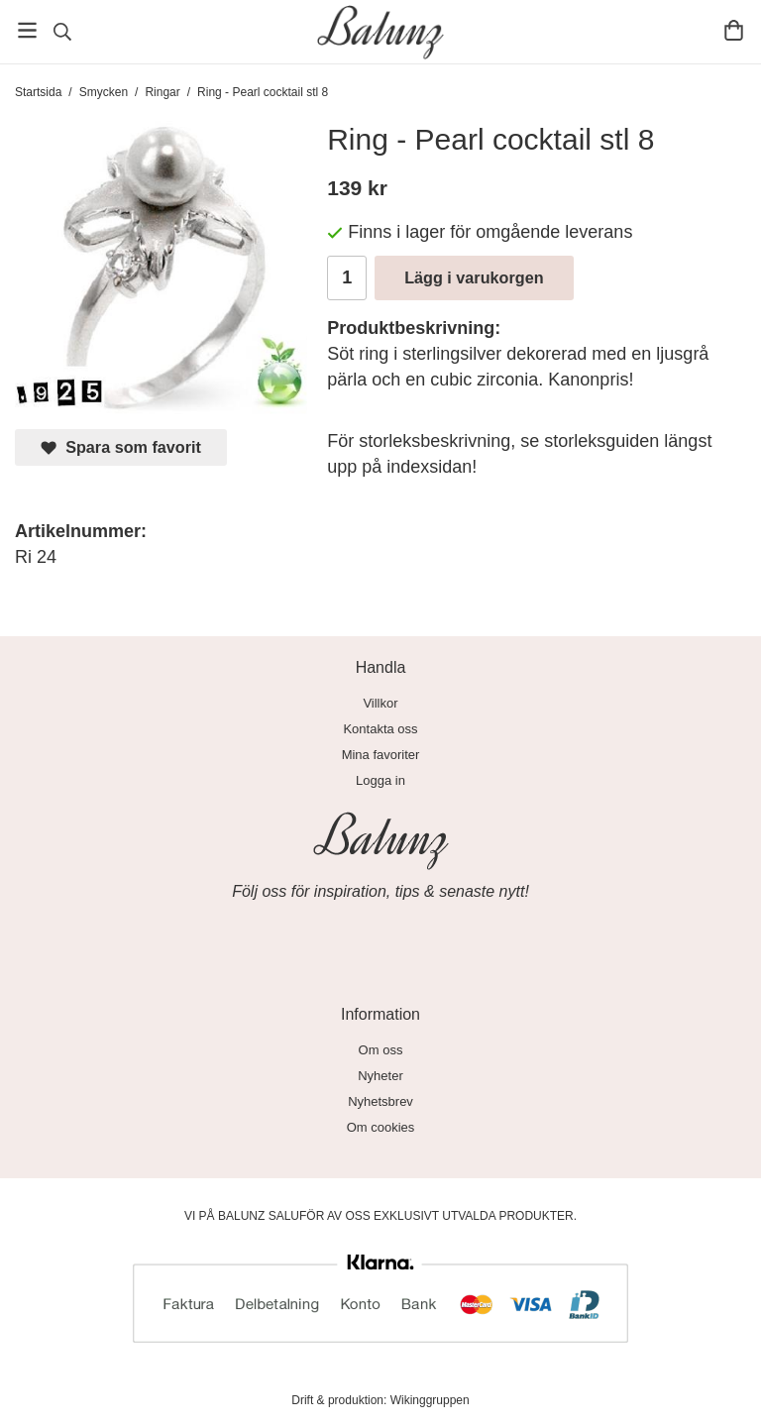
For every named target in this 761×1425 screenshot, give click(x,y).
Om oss (381, 1049)
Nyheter (380, 1075)
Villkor (380, 703)
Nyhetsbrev (380, 1101)
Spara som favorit (121, 447)
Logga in (380, 780)
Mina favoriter (381, 754)
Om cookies (381, 1127)
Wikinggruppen (430, 1400)
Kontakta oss (380, 728)
